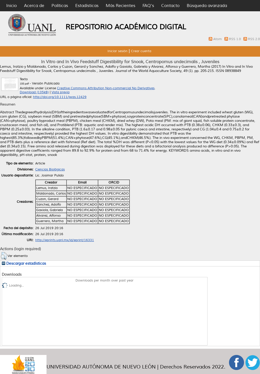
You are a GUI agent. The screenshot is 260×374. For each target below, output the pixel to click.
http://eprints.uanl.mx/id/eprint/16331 (64, 240)
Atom (218, 39)
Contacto (170, 5)
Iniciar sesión (118, 51)
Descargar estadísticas (24, 263)
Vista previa (61, 92)
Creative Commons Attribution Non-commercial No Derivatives (105, 88)
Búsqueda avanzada (207, 5)
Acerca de (34, 5)
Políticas (60, 5)
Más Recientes (120, 5)
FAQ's (148, 5)
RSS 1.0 (235, 39)
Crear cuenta (141, 51)
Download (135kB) (34, 92)
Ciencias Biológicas (50, 169)
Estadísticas (86, 5)
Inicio (11, 5)
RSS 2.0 (254, 39)
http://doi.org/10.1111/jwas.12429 (59, 97)
